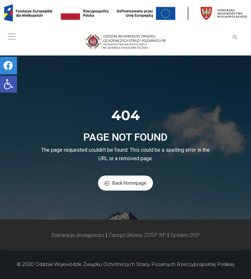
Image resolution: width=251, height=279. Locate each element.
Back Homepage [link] (125, 183)
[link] (8, 84)
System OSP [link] (185, 235)
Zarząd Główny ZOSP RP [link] (137, 235)
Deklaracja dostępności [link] (77, 235)
